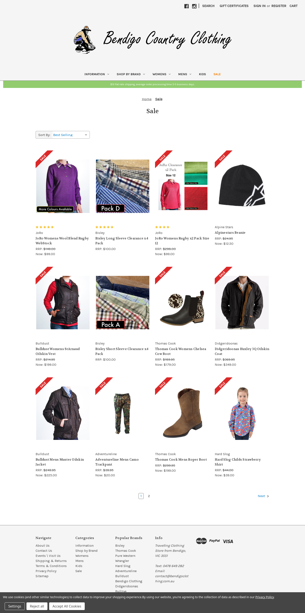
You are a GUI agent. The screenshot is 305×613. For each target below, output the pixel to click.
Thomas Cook (125, 551)
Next (263, 496)
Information (96, 74)
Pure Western (125, 556)
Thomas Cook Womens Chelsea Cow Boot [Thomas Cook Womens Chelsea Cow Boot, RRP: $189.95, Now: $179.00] (180, 351)
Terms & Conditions (51, 566)
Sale (217, 74)
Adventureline (126, 571)
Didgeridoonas (126, 586)
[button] (152, 84)
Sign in (260, 6)
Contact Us (44, 551)
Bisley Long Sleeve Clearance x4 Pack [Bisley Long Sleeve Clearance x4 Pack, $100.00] (121, 240)
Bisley (119, 545)
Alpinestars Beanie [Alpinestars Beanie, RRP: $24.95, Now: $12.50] (230, 233)
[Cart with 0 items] (293, 6)
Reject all (37, 606)
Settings (14, 606)
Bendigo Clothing (128, 581)
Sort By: (44, 135)
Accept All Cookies (67, 606)
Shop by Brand (131, 74)
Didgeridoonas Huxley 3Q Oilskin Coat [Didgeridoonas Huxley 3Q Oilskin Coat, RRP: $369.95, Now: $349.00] (242, 351)
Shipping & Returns (51, 561)
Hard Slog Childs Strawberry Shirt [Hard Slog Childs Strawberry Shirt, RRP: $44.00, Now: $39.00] (238, 462)
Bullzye (120, 591)
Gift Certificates (234, 6)
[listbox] (71, 134)
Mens (184, 74)
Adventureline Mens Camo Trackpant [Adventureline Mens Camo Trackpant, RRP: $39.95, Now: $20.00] (117, 462)
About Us (43, 545)
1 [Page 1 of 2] (141, 496)
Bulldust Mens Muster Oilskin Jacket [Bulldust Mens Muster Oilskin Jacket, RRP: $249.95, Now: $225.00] (60, 462)
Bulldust (122, 576)
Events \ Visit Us (48, 556)
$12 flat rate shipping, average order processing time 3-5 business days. (152, 84)
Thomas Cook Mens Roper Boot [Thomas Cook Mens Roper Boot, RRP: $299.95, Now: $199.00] (181, 459)
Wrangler (122, 561)
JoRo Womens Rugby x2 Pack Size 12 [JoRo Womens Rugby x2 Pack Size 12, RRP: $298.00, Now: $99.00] (182, 240)
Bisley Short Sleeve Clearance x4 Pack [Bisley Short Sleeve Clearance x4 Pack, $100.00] (121, 351)
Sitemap (42, 576)
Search (208, 6)
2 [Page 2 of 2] (149, 496)
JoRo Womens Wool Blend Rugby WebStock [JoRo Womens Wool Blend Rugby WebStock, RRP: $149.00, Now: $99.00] (62, 240)
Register (278, 6)
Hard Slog (122, 566)
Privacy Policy (46, 571)
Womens (161, 74)
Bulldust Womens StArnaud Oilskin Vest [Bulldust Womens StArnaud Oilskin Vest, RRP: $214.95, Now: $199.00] (58, 351)
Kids (202, 74)
